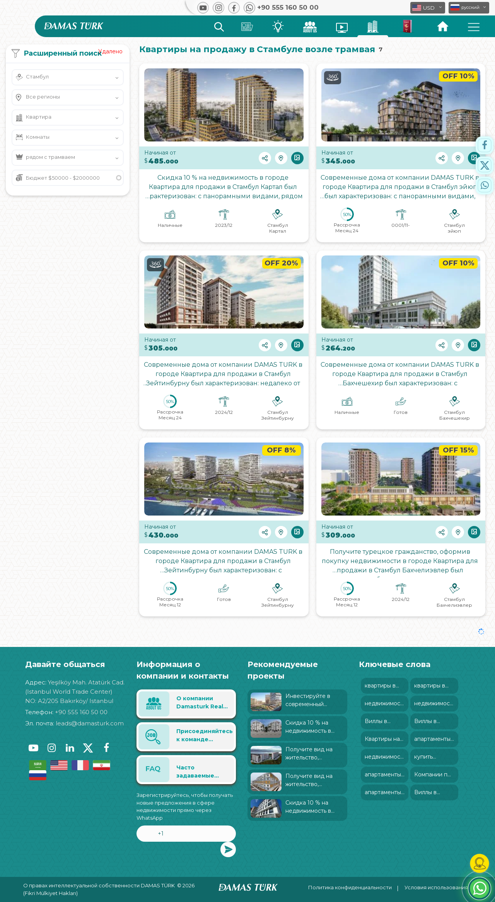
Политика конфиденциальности (350, 887)
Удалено (110, 51)
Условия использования (436, 887)
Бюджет (63, 178)
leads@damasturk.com (90, 723)
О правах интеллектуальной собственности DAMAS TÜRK (99, 885)
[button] (469, 8)
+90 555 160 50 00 (81, 712)
